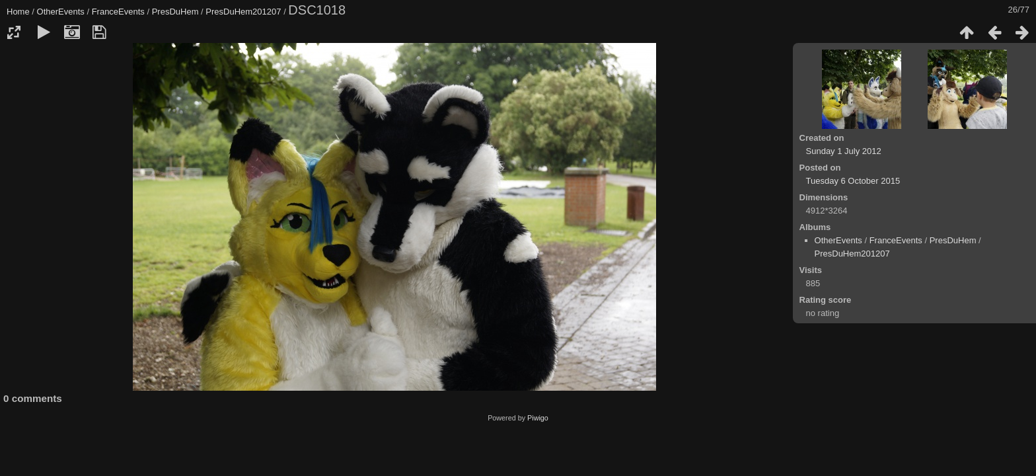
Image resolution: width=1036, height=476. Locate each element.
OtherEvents (61, 12)
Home (18, 12)
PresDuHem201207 (243, 12)
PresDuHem (175, 12)
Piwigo (537, 418)
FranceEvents (118, 12)
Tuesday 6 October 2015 (853, 181)
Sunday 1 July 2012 (843, 151)
